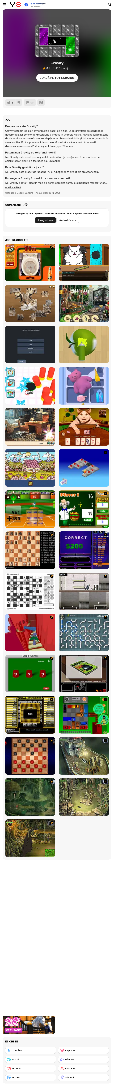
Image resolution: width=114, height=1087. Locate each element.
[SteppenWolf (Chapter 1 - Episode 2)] (30, 797)
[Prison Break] (84, 591)
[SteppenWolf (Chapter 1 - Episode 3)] (84, 797)
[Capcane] (83, 1050)
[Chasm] (30, 632)
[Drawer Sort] (84, 386)
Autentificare (67, 220)
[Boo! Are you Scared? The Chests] (84, 427)
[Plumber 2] (84, 632)
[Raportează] (30, 102)
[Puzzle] (30, 1077)
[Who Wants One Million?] (84, 550)
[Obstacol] (83, 1068)
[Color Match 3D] (84, 344)
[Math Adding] (84, 509)
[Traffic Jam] (84, 715)
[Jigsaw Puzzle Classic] (30, 303)
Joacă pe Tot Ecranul (57, 78)
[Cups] (30, 673)
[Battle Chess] (30, 550)
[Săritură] (83, 1077)
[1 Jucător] (30, 1050)
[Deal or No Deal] (30, 715)
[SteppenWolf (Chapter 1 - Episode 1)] (84, 756)
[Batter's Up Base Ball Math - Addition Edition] (30, 509)
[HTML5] (30, 1068)
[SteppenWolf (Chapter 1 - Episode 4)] (30, 838)
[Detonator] (84, 468)
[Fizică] (30, 1059)
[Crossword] (30, 591)
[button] (13, 187)
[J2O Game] (30, 262)
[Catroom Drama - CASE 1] (84, 262)
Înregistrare (45, 220)
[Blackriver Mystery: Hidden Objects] (30, 427)
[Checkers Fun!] (30, 756)
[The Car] (84, 673)
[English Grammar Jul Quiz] (30, 344)
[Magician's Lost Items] (84, 303)
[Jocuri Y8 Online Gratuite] (15, 4)
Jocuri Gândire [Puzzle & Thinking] (25, 192)
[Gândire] (83, 1059)
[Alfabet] (30, 468)
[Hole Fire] (30, 386)
